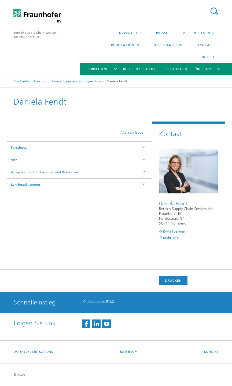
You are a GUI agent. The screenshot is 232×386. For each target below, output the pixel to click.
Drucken (173, 280)
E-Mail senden (174, 231)
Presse (162, 33)
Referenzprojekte (140, 69)
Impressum (128, 352)
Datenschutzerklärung (33, 352)
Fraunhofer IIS (98, 301)
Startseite (21, 81)
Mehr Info (171, 238)
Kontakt (205, 45)
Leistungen (176, 69)
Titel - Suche (214, 11)
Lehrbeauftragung (25, 184)
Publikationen (125, 45)
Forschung (98, 69)
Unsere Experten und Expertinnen (77, 81)
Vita (14, 160)
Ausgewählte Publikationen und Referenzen (45, 172)
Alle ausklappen (133, 132)
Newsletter (130, 33)
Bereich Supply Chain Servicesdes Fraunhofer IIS (35, 35)
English (207, 57)
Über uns (203, 69)
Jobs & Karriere (168, 45)
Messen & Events (198, 33)
